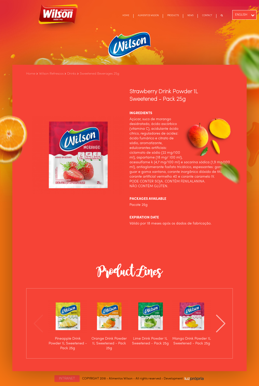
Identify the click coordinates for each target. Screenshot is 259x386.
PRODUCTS (173, 15)
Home (30, 73)
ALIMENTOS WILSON (148, 15)
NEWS (190, 15)
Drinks (71, 73)
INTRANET (67, 378)
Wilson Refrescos (51, 73)
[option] (67, 323)
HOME (125, 15)
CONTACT (207, 15)
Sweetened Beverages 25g (99, 73)
